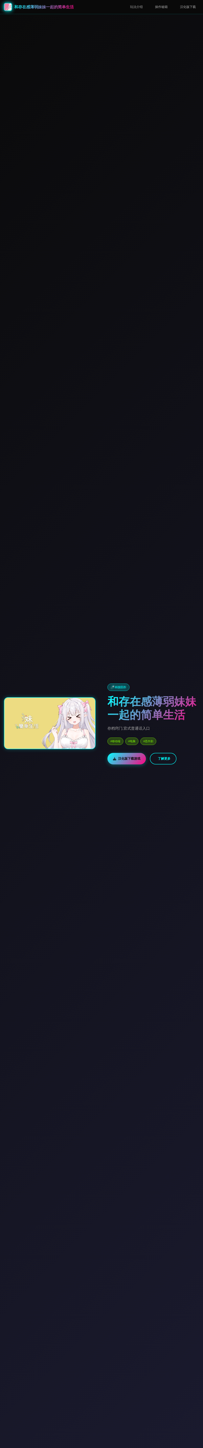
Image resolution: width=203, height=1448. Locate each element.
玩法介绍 (136, 7)
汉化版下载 (188, 7)
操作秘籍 (161, 7)
